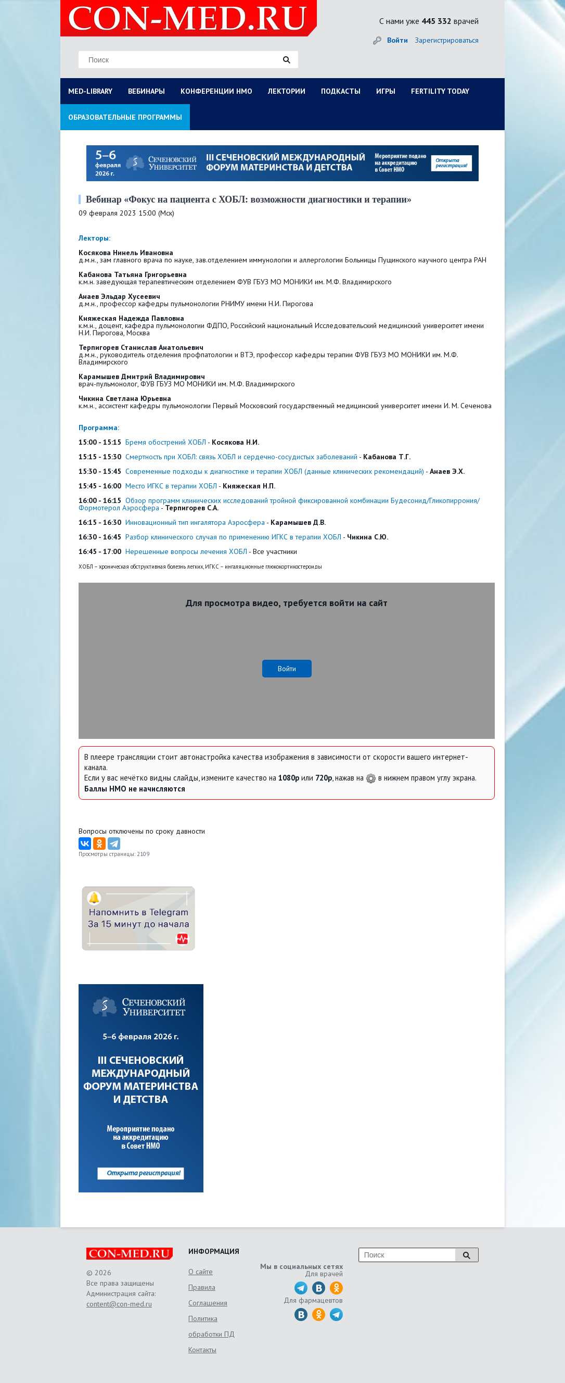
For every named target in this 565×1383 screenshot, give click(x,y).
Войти (397, 40)
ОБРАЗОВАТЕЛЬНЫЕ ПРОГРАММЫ (125, 117)
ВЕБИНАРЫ (146, 91)
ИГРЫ (385, 91)
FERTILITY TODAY (440, 91)
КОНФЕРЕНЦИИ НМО (216, 91)
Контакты (202, 1349)
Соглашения (207, 1302)
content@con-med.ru (119, 1304)
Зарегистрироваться (447, 40)
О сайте (200, 1271)
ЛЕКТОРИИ (286, 91)
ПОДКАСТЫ (341, 91)
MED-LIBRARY (90, 91)
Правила (201, 1287)
